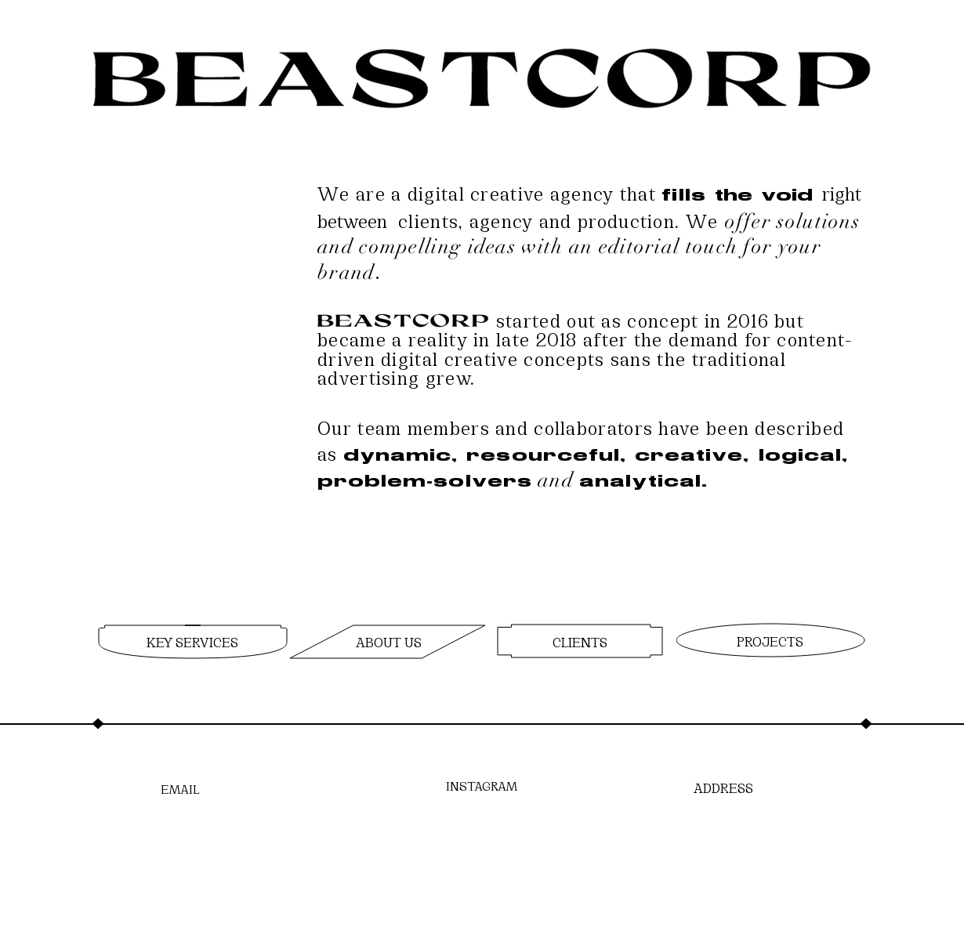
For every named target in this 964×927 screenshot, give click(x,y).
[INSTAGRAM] (482, 785)
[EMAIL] (180, 788)
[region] (190, 642)
